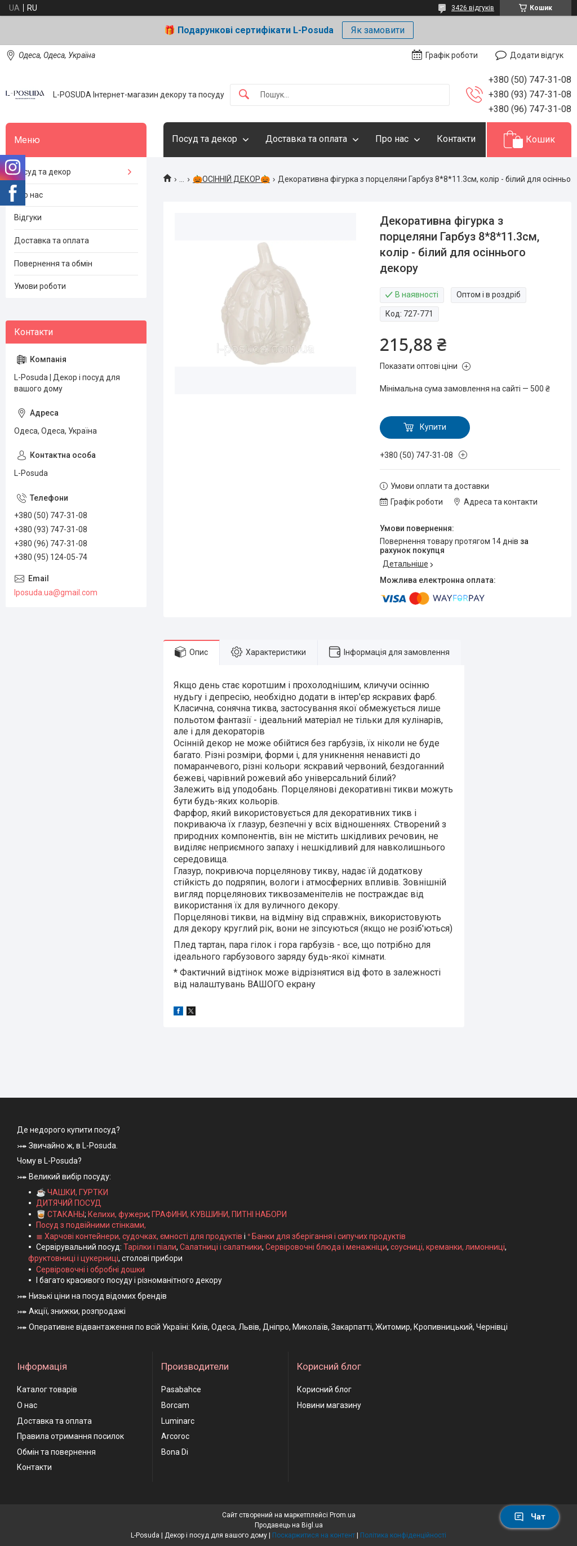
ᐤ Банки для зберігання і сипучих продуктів (326, 1236)
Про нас (392, 138)
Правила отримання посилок (70, 1436)
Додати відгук (536, 55)
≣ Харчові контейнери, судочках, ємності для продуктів (139, 1236)
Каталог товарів (47, 1389)
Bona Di (174, 1451)
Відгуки (28, 217)
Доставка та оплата (306, 138)
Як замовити (378, 30)
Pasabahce (181, 1389)
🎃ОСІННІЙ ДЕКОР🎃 (231, 179)
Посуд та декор (204, 138)
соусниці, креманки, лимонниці (447, 1246)
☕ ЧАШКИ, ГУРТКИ (72, 1192)
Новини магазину (329, 1405)
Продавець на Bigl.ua (289, 1525)
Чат (529, 1517)
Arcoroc (175, 1436)
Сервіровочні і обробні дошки (90, 1269)
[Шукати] (244, 95)
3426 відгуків (472, 8)
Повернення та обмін (53, 263)
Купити (433, 426)
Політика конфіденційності (403, 1535)
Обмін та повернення (56, 1451)
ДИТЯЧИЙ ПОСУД (68, 1203)
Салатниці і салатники (221, 1246)
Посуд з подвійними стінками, (91, 1224)
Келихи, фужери (118, 1214)
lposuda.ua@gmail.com (55, 592)
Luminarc (177, 1420)
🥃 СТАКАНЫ (60, 1214)
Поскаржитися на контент (313, 1535)
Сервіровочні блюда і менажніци (326, 1246)
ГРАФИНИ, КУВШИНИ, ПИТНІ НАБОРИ (219, 1214)
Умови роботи (40, 286)
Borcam (175, 1405)
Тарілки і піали (149, 1246)
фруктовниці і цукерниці (73, 1258)
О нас (27, 1405)
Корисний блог (324, 1389)
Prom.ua (343, 1515)
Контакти (456, 138)
